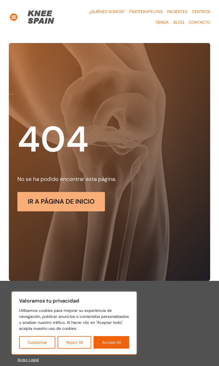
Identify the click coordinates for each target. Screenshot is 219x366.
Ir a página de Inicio (61, 201)
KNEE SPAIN (40, 17)
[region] (74, 323)
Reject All (74, 342)
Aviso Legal (28, 359)
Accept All (111, 342)
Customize (37, 342)
